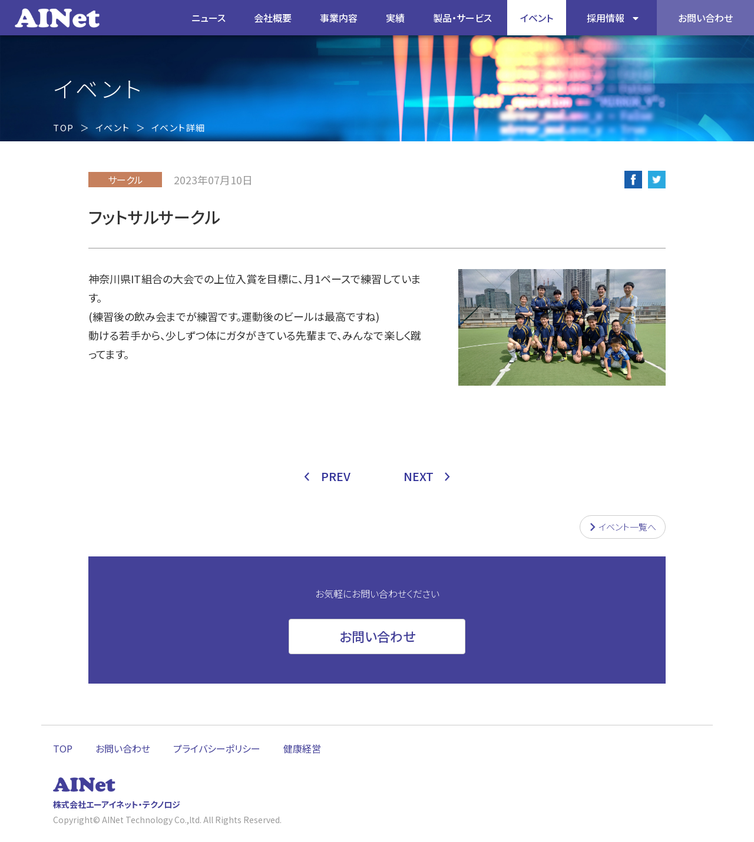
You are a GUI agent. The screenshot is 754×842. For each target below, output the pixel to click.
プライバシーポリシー (216, 748)
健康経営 (302, 748)
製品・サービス (462, 17)
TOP (63, 127)
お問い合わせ (122, 748)
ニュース (208, 17)
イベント (536, 17)
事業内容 (339, 17)
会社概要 (273, 17)
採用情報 (605, 17)
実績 (395, 17)
